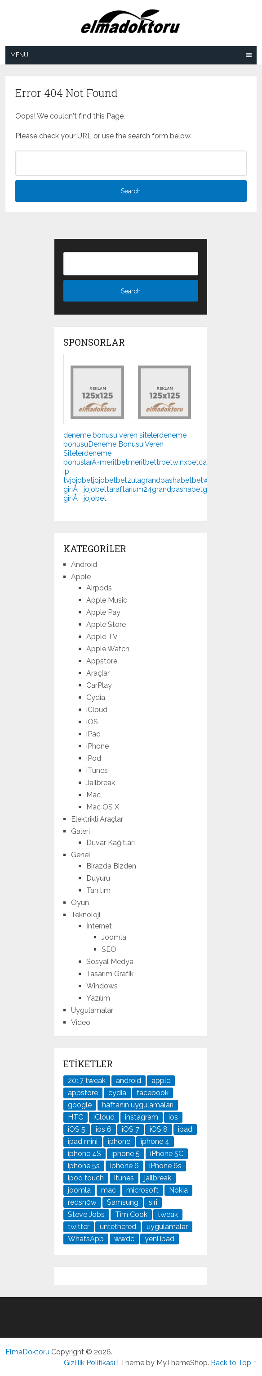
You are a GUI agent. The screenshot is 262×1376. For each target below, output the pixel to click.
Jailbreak (100, 782)
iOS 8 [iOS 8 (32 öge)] (159, 1129)
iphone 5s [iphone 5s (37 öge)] (84, 1165)
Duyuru (98, 878)
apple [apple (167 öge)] (160, 1080)
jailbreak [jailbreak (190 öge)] (157, 1178)
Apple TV (102, 636)
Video (80, 1022)
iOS (92, 722)
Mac (93, 795)
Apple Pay (103, 612)
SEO (109, 949)
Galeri (80, 831)
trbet (164, 462)
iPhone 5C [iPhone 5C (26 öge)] (166, 1153)
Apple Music (106, 600)
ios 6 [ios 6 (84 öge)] (103, 1129)
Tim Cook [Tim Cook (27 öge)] (131, 1214)
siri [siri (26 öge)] (153, 1202)
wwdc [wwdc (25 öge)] (124, 1238)
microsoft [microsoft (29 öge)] (142, 1190)
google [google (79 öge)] (80, 1105)
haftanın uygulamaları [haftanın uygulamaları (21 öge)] (137, 1105)
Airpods (99, 588)
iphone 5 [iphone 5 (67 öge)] (125, 1153)
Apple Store (106, 624)
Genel (80, 854)
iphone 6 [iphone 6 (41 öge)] (124, 1165)
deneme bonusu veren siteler (111, 435)
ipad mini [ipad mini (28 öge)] (83, 1141)
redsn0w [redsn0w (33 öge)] (82, 1202)
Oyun (80, 902)
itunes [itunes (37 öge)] (124, 1178)
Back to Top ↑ (234, 1362)
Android (84, 564)
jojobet (81, 480)
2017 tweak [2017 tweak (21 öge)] (87, 1080)
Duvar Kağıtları (110, 842)
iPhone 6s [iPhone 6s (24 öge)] (165, 1165)
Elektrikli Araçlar (97, 819)
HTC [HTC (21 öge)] (75, 1117)
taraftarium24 (129, 489)
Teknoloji (85, 914)
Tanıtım (98, 890)
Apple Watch (107, 649)
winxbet (186, 462)
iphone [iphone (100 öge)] (119, 1141)
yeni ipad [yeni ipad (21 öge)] (159, 1238)
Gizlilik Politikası (89, 1362)
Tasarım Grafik (109, 973)
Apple (81, 576)
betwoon (207, 480)
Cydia (95, 697)
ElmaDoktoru (27, 1352)
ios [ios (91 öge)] (173, 1117)
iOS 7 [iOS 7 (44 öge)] (130, 1129)
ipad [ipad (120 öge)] (185, 1129)
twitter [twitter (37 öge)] (78, 1226)
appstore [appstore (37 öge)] (83, 1092)
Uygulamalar (92, 1010)
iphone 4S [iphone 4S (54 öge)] (84, 1153)
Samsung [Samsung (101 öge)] (122, 1202)
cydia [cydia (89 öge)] (117, 1092)
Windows (102, 986)
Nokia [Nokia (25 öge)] (178, 1190)
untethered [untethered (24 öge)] (118, 1226)
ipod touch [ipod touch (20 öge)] (86, 1178)
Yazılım (98, 998)
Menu (19, 55)
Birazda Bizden (111, 866)
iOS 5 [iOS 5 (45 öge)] (76, 1129)
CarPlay (99, 685)
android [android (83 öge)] (128, 1080)
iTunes (97, 770)
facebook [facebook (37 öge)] (153, 1092)
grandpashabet (166, 480)
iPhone (97, 746)
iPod (93, 758)
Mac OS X (102, 807)
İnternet (99, 926)
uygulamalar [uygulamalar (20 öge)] (167, 1226)
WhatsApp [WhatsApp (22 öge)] (86, 1238)
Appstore (101, 661)
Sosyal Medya (109, 961)
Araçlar (98, 673)
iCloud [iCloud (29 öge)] (104, 1117)
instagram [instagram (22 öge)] (141, 1117)
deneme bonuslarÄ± (87, 457)
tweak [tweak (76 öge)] (168, 1214)
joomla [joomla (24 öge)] (79, 1190)
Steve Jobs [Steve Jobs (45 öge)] (86, 1214)
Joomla (114, 937)
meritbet (114, 462)
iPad (93, 734)
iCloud (96, 709)
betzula (128, 480)
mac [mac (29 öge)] (108, 1190)
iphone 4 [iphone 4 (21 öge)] (155, 1141)
